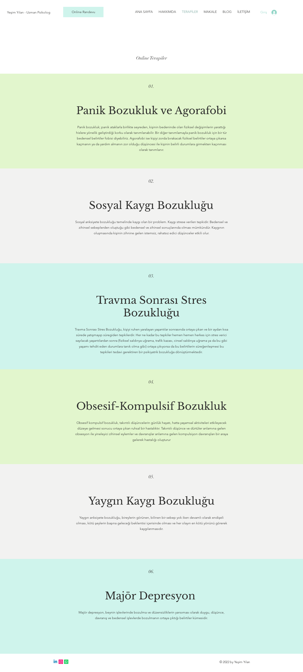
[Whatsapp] (66, 662)
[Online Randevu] (83, 12)
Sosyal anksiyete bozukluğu (95, 222)
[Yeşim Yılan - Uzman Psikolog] (28, 12)
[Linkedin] (55, 662)
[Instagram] (61, 662)
